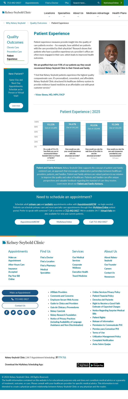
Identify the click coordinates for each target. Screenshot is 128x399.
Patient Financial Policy (103, 305)
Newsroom (109, 285)
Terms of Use (98, 341)
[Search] (98, 3)
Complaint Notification (103, 349)
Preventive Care (14, 51)
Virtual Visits (106, 210)
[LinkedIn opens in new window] (26, 321)
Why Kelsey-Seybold (15, 23)
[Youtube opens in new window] (20, 321)
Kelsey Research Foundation (63, 324)
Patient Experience (60, 23)
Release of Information (102, 330)
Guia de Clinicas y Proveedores (64, 316)
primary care (34, 204)
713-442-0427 (12, 3)
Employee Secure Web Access (64, 308)
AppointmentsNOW (86, 204)
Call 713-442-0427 (64, 231)
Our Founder (110, 273)
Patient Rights (98, 326)
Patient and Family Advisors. (90, 183)
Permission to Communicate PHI (107, 334)
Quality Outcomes (38, 23)
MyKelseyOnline (113, 3)
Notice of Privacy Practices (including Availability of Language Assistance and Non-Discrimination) (66, 330)
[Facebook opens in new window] (7, 321)
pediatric (49, 204)
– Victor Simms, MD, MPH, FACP (49, 94)
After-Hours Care (16, 273)
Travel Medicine (79, 285)
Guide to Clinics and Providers (64, 312)
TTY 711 (61, 366)
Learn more (16, 106)
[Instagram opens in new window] (33, 321)
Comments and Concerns (61, 305)
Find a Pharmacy (48, 274)
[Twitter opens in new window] (13, 321)
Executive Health (80, 281)
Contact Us (109, 281)
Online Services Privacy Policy (106, 301)
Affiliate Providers (58, 301)
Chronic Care (13, 47)
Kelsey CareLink (57, 320)
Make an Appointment (20, 301)
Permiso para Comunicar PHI (105, 338)
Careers (107, 277)
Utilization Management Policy (106, 345)
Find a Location (47, 270)
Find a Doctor (52, 3)
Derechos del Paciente (102, 308)
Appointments (32, 3)
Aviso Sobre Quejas (101, 353)
